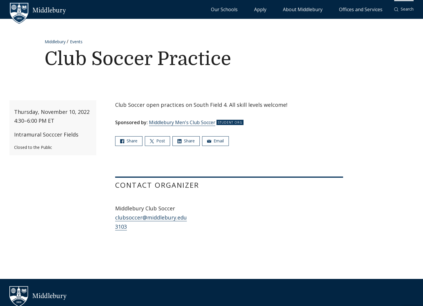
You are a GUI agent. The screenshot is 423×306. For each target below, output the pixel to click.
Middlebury (55, 41)
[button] (404, 9)
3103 (121, 226)
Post (157, 141)
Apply (296, 9)
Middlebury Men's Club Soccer (182, 122)
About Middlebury (325, 9)
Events (76, 41)
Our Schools (271, 9)
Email (215, 141)
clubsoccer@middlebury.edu (151, 217)
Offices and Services (368, 9)
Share (128, 141)
